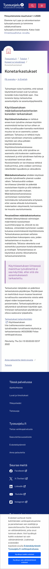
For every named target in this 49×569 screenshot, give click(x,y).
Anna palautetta (17, 452)
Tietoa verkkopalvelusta (21, 429)
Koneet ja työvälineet (15, 62)
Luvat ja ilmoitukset (18, 395)
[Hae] (32, 5)
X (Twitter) (21, 478)
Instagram (21, 502)
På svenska (10, 79)
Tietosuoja (14, 411)
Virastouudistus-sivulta (16, 32)
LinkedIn (20, 486)
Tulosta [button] (8, 365)
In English (22, 79)
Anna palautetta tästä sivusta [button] (19, 360)
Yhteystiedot (15, 403)
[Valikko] (42, 5)
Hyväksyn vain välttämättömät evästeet (24, 561)
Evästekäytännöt (17, 445)
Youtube (20, 494)
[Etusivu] (13, 5)
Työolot (23, 58)
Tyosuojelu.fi (11, 58)
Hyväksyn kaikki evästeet (24, 554)
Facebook (21, 471)
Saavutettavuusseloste (20, 437)
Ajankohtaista (16, 387)
